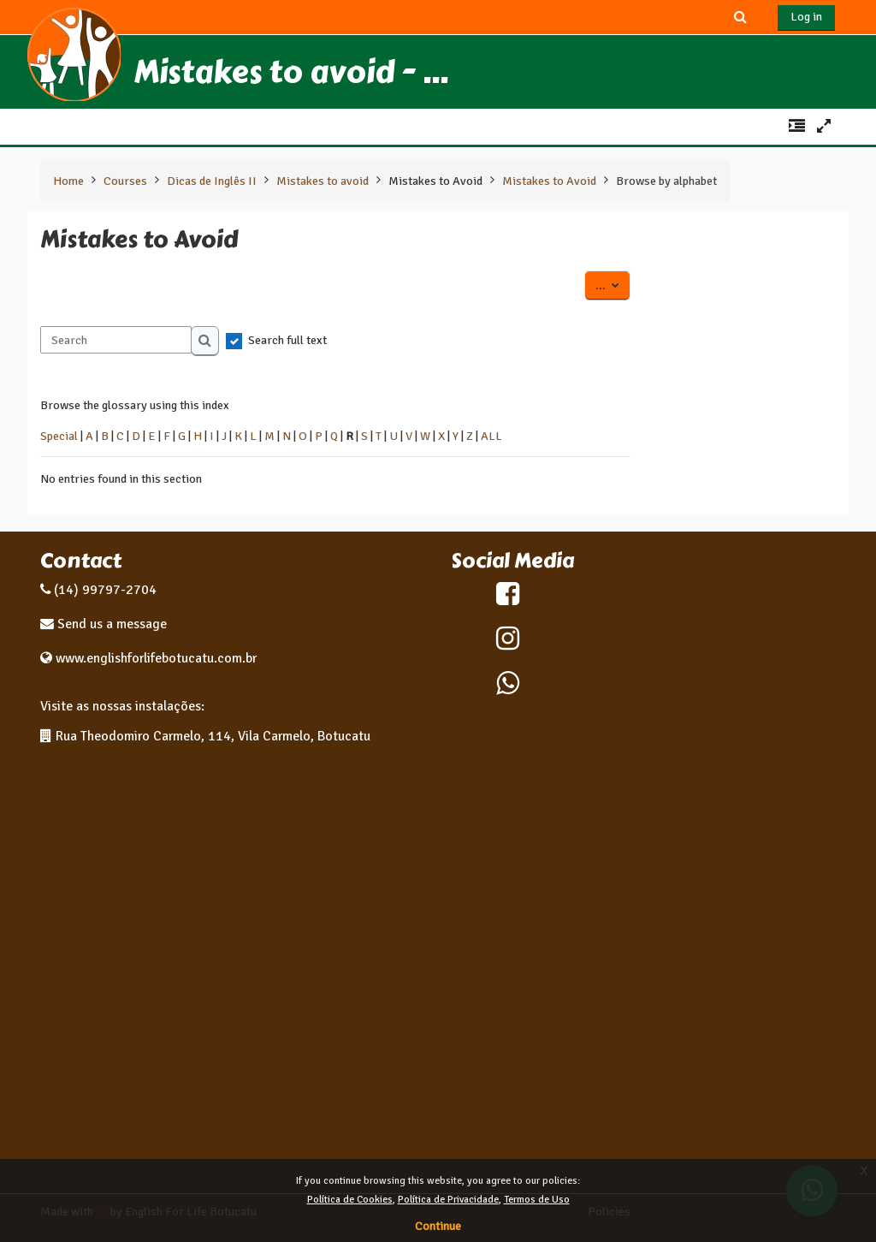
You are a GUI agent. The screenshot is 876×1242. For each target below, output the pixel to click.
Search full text (287, 340)
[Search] (116, 340)
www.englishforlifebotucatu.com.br (156, 658)
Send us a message (110, 624)
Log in (806, 16)
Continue (438, 1226)
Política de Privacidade (448, 1199)
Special (59, 435)
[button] (741, 16)
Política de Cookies (350, 1199)
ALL (491, 435)
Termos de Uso (537, 1199)
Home (68, 180)
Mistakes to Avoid (435, 180)
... (612, 284)
